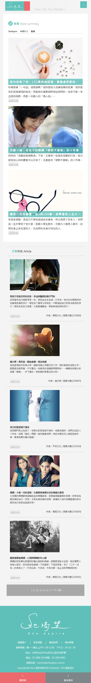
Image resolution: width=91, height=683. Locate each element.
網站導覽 (69, 642)
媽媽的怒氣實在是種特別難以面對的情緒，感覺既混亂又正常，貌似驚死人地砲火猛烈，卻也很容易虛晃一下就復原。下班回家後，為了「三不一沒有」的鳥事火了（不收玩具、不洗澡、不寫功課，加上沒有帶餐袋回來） (45, 562)
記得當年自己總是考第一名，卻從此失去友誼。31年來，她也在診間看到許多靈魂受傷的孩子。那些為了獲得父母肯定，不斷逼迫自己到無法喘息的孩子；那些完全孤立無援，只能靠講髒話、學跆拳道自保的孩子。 (45, 301)
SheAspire (12, 31)
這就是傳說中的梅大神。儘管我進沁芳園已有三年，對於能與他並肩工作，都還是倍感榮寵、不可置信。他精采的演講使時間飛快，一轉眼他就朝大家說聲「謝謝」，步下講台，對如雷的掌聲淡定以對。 (45, 366)
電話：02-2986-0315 (36, 657)
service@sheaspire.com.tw (51, 662)
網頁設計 (69, 667)
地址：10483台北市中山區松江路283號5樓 (45, 652)
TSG (63, 667)
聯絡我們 (53, 642)
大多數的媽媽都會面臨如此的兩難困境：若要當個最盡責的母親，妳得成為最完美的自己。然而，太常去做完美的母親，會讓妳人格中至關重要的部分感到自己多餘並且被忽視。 (45, 497)
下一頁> (58, 590)
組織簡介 (22, 642)
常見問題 (37, 642)
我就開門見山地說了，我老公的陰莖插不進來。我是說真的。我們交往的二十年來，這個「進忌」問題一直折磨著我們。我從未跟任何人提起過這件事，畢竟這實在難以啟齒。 (45, 432)
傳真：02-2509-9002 (55, 657)
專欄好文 (24, 31)
